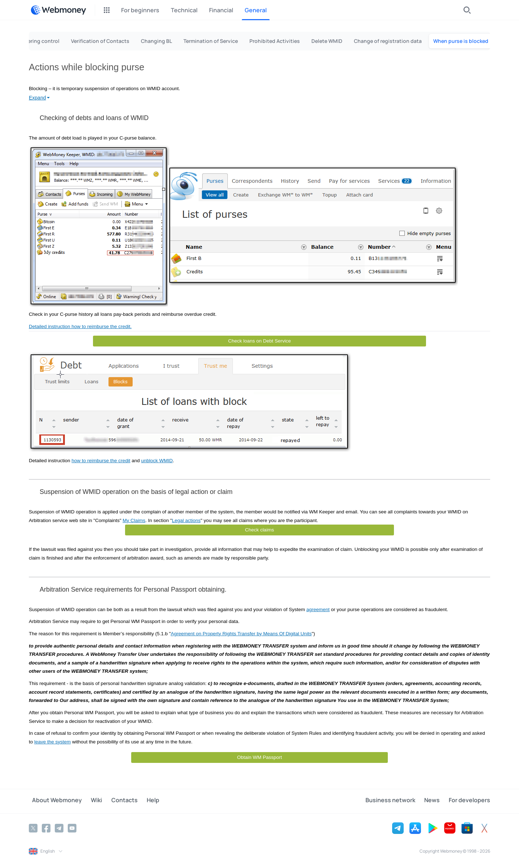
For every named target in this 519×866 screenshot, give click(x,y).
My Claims (134, 520)
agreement (318, 609)
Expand (37, 98)
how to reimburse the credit (101, 460)
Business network (397, 801)
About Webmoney (54, 801)
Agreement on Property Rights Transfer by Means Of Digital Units (241, 633)
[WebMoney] (58, 10)
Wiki (90, 801)
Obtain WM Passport (259, 757)
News (435, 801)
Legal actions (186, 520)
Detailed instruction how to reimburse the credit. (80, 326)
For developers (469, 801)
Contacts (114, 801)
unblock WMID (157, 460)
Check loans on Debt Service (259, 341)
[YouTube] (72, 827)
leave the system (52, 742)
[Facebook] (46, 827)
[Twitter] (33, 827)
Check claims (259, 530)
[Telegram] (59, 827)
